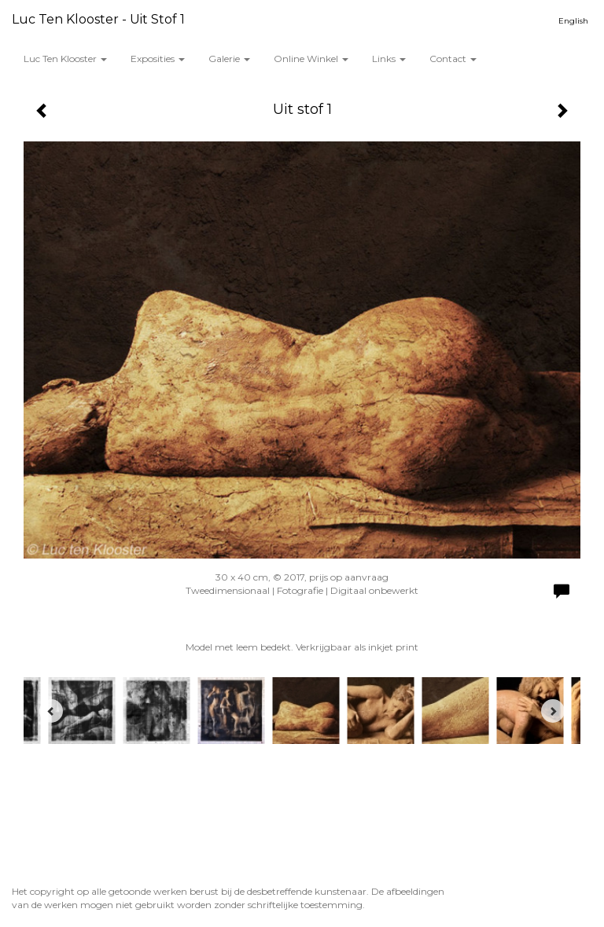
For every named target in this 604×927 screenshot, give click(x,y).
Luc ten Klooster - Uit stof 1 (98, 19)
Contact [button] (453, 58)
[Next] (553, 711)
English (573, 21)
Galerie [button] (229, 58)
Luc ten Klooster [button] (65, 58)
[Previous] (51, 711)
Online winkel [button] (311, 58)
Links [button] (389, 58)
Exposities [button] (158, 58)
